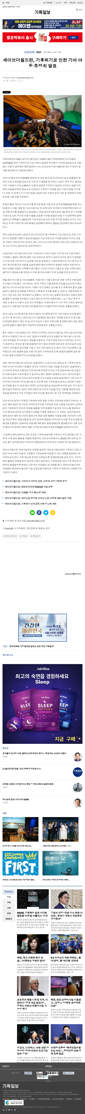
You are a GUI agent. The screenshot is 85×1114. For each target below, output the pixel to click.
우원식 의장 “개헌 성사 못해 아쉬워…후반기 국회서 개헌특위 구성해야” (66, 915)
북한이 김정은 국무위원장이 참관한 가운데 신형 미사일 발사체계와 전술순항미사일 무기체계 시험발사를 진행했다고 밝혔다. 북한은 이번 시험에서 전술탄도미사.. (66, 1014)
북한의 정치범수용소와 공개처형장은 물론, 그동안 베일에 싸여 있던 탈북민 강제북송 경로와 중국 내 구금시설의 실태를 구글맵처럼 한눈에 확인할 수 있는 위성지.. (33, 924)
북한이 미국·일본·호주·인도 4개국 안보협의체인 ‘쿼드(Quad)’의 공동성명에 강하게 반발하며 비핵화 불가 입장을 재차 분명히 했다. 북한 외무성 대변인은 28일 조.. (32, 968)
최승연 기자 (14, 77)
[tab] (9, 897)
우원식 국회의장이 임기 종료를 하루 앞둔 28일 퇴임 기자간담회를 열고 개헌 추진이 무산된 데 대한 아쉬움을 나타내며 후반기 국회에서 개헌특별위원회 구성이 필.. (66, 927)
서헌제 (5, 802)
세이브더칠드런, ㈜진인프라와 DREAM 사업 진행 (29, 486)
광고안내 (14, 1099)
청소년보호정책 (57, 1099)
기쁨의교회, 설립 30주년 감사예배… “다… (56, 846)
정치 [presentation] (9, 897)
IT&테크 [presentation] (9, 918)
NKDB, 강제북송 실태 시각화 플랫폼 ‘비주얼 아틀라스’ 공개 (32, 914)
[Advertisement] (42, 595)
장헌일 (5, 756)
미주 (65, 3)
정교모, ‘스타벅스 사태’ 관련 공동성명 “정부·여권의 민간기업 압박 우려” (33, 1050)
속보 (5, 646)
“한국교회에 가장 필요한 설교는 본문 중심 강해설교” (31, 646)
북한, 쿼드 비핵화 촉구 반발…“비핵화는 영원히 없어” (31, 959)
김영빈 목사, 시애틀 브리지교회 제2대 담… (17, 846)
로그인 (79, 3)
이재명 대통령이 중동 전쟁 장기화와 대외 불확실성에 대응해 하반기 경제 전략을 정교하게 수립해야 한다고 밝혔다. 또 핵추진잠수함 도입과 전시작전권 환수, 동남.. (66, 1061)
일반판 (58, 3)
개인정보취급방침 (43, 1099)
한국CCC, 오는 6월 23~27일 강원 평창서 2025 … (19, 880)
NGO (38, 52)
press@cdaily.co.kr (26, 77)
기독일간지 (36, 536)
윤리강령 (78, 1099)
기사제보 (32, 1099)
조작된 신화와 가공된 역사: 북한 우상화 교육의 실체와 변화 (28, 784)
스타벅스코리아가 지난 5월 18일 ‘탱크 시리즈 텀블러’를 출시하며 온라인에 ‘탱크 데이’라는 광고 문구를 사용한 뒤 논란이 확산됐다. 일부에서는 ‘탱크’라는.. (32, 1061)
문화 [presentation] (9, 913)
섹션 (6, 2)
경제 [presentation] (9, 902)
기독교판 (49, 3)
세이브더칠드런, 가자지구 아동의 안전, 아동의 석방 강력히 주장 (36, 481)
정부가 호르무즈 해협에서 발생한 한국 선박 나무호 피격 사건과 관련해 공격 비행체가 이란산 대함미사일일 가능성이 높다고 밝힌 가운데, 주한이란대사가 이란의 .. (32, 1017)
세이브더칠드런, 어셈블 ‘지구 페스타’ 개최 (25, 492)
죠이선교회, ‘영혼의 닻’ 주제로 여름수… (56, 880)
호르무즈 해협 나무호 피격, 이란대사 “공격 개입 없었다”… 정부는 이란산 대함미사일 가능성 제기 (32, 1004)
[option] (22, 832)
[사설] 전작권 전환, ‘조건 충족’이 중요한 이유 (22, 768)
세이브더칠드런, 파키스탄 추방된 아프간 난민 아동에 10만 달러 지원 (38, 498)
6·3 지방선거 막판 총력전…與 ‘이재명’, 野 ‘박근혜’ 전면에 (66, 959)
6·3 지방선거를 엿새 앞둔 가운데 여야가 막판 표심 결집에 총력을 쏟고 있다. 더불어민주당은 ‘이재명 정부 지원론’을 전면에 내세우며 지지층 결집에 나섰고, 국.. (66, 968)
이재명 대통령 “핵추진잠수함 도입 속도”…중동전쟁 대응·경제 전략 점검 (66, 1050)
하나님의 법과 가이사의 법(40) (16, 799)
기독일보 (24, 536)
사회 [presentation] (9, 908)
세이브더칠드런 (11, 536)
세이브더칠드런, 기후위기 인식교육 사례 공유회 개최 (30, 503)
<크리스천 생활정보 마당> (73, 574)
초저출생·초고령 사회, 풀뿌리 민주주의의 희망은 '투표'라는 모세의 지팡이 (34, 753)
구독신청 (72, 3)
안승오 (5, 787)
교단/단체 (29, 52)
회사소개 (6, 1099)
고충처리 (69, 1099)
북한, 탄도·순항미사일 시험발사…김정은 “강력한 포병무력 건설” (66, 1002)
